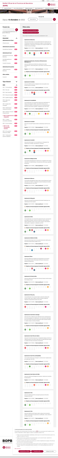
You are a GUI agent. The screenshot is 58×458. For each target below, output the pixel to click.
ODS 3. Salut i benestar (10, 92)
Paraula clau (6, 27)
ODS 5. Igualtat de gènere (10, 97)
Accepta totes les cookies (24, 451)
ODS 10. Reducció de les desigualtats (10, 116)
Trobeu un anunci (29, 8)
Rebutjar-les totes (37, 451)
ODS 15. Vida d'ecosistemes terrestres (10, 127)
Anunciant (10, 38)
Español (48, 0)
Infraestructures (10, 43)
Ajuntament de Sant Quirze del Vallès (32, 374)
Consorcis (10, 77)
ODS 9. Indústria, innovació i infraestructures (10, 112)
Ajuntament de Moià (28, 216)
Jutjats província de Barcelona (10, 70)
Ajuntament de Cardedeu (29, 81)
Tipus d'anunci (10, 81)
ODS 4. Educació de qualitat (10, 95)
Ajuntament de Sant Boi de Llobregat (31, 314)
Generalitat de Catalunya (10, 49)
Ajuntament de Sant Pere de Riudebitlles (32, 355)
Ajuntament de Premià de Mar (30, 276)
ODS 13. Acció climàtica (10, 123)
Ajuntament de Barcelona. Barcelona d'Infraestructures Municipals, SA (35, 61)
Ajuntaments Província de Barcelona (10, 56)
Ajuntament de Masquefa (29, 198)
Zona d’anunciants (39, 8)
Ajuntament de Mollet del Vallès (30, 238)
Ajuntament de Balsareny (29, 39)
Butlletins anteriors (18, 8)
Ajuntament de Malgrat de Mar (30, 158)
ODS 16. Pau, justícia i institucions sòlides (10, 132)
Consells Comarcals (10, 63)
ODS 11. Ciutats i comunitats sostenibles (10, 120)
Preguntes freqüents (49, 8)
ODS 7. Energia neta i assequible (10, 104)
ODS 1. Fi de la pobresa (10, 87)
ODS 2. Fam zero (10, 90)
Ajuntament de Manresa (29, 178)
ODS (10, 85)
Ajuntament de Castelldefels (30, 100)
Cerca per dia (41, 16)
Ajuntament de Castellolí (29, 121)
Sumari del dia (33, 19)
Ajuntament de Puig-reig (29, 294)
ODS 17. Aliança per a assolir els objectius (10, 135)
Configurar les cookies (50, 451)
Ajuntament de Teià (28, 392)
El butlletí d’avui (7, 8)
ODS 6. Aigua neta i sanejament (10, 100)
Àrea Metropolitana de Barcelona (10, 60)
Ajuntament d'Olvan (28, 256)
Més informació (18, 448)
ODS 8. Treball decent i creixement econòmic (10, 108)
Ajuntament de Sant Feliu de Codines (31, 335)
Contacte (52, 0)
